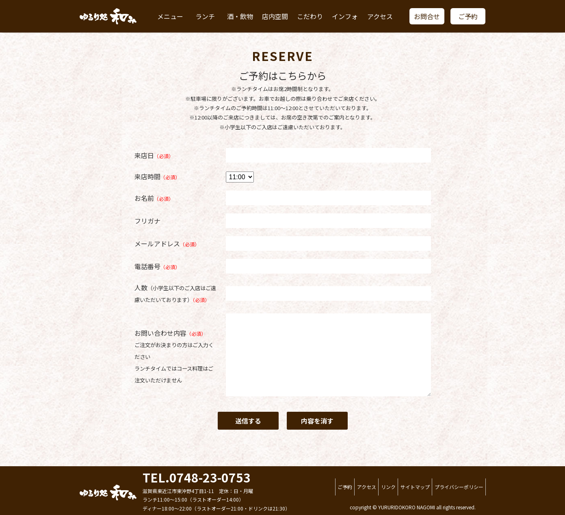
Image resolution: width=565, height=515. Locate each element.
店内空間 (275, 16)
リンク (388, 486)
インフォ (345, 16)
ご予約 (468, 16)
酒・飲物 (240, 16)
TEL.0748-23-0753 (197, 477)
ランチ (205, 16)
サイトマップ (415, 486)
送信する (248, 421)
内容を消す (317, 421)
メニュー (170, 16)
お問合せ (427, 16)
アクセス (380, 16)
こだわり (310, 16)
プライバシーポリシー (459, 486)
